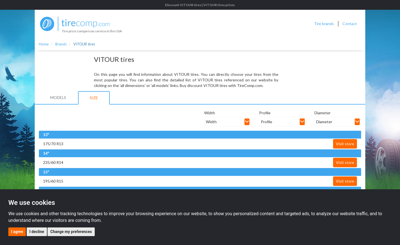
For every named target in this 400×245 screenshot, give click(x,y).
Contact (349, 23)
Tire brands (324, 23)
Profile (265, 112)
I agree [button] (17, 231)
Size (94, 97)
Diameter (322, 112)
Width (209, 112)
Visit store (345, 143)
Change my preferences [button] (71, 231)
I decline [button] (36, 231)
